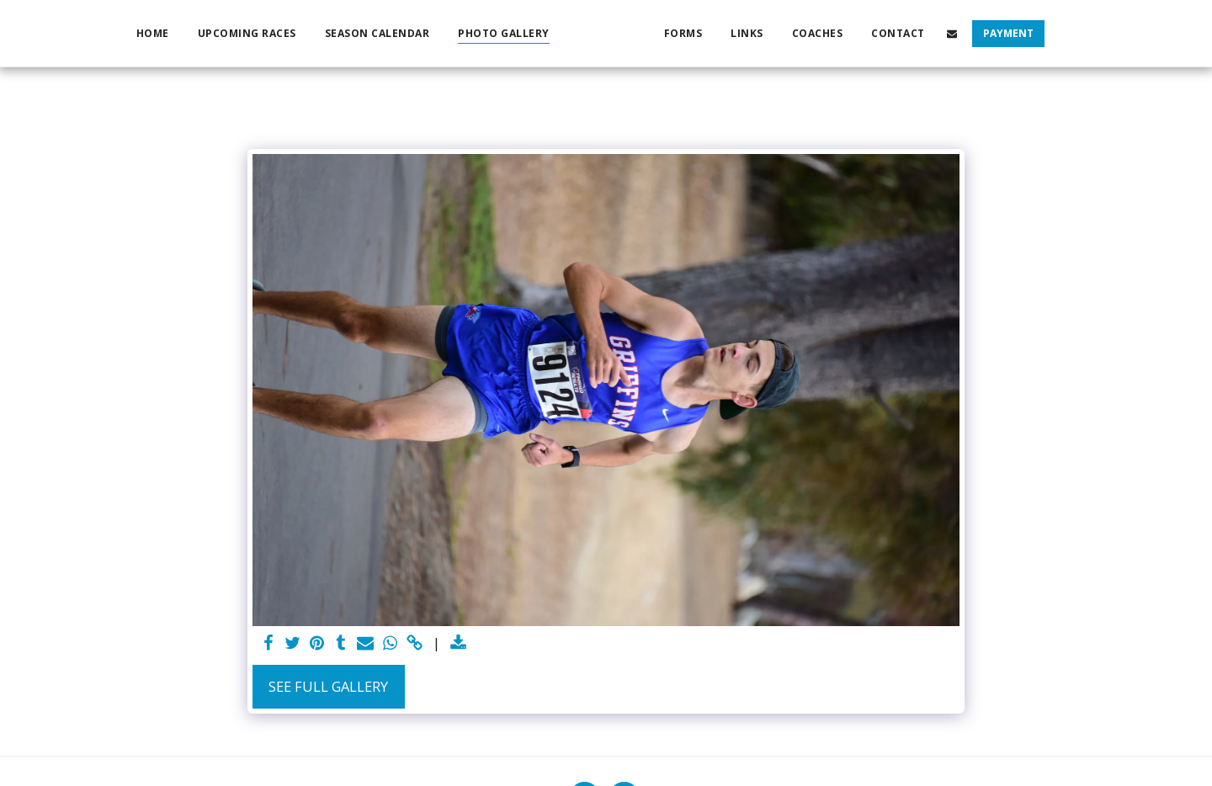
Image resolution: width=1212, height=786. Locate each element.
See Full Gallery (328, 686)
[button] (980, 33)
